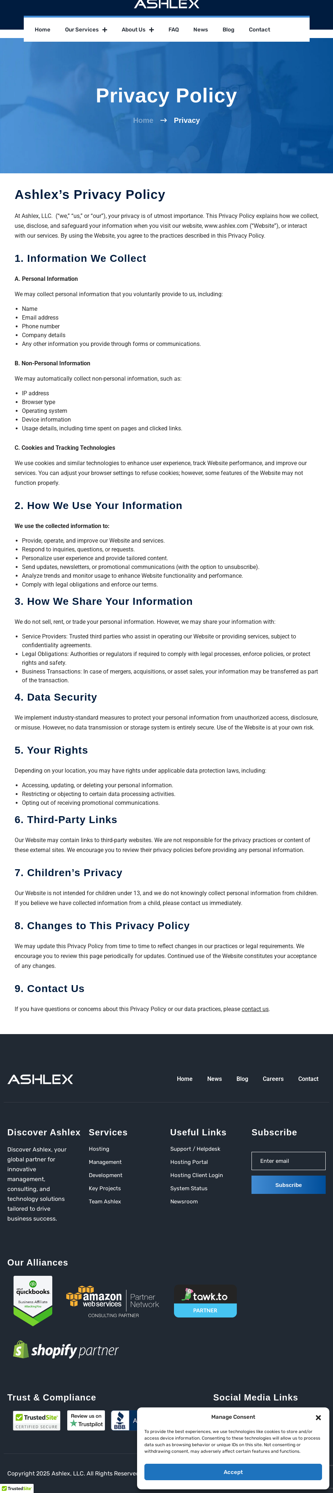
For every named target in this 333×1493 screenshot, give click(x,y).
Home (42, 29)
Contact (259, 29)
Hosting (99, 1149)
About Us (138, 29)
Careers (273, 1078)
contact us (255, 1009)
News (200, 29)
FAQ (174, 29)
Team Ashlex (105, 1201)
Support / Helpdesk (195, 1149)
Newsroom (184, 1201)
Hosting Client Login (196, 1175)
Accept (233, 1472)
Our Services (86, 29)
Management (105, 1162)
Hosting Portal (189, 1162)
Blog (228, 29)
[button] (318, 1417)
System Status (189, 1188)
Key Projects (105, 1188)
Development (105, 1175)
